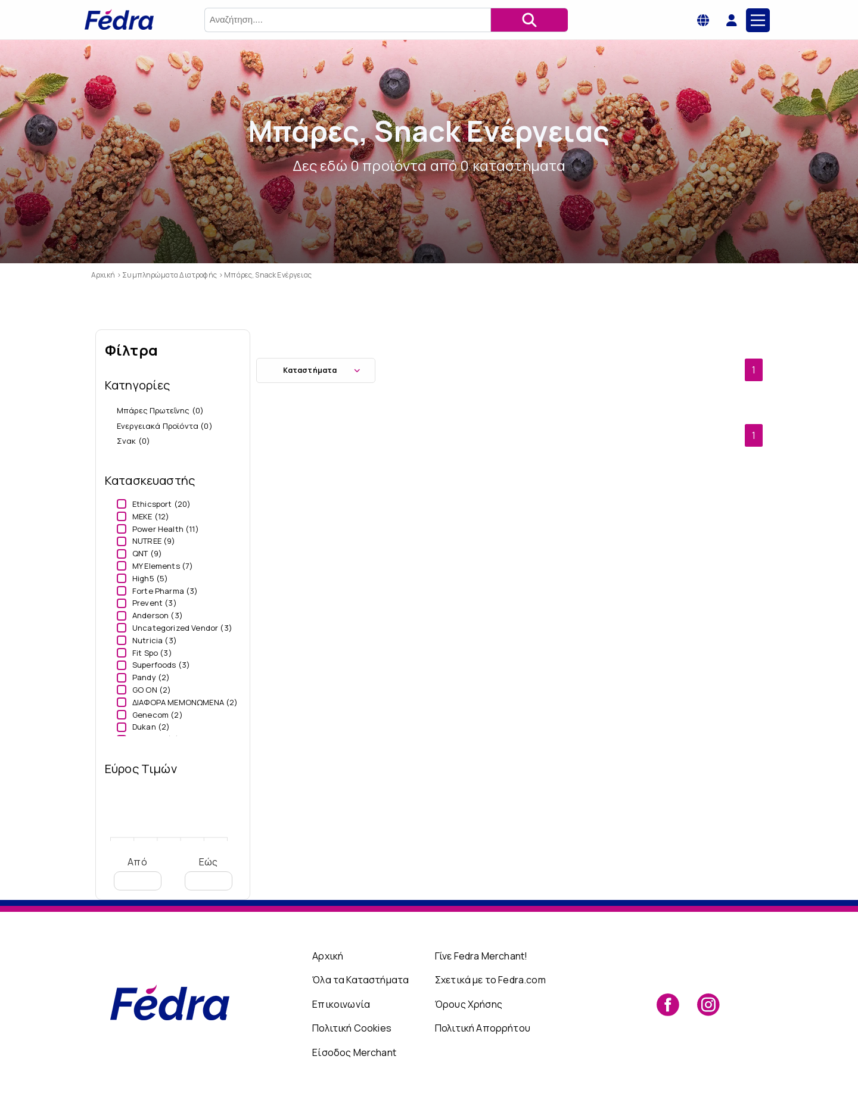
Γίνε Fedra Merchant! (481, 955)
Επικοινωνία (341, 1004)
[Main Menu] (758, 20)
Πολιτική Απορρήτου (482, 1028)
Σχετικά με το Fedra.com (490, 979)
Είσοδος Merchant (354, 1052)
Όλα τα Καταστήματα (360, 979)
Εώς (208, 872)
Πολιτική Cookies (351, 1028)
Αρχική (327, 955)
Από (137, 872)
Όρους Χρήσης (468, 1004)
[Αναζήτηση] (529, 20)
